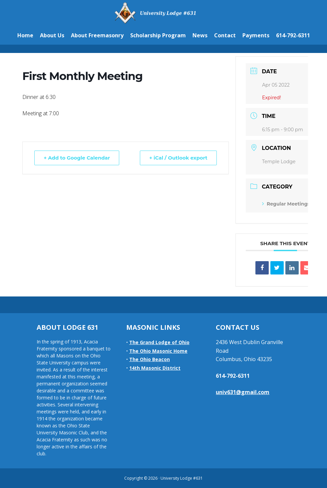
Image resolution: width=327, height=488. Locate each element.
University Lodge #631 (163, 13)
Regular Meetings (286, 204)
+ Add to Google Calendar (77, 158)
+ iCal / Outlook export (178, 158)
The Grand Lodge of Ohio (159, 342)
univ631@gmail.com (242, 392)
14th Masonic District (154, 368)
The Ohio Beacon (149, 359)
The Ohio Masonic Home (158, 351)
